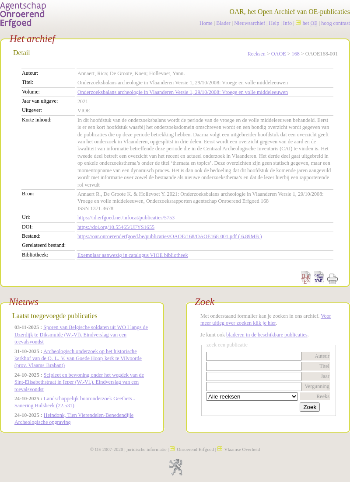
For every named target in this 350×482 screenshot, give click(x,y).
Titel (324, 366)
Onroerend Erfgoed (192, 449)
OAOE (278, 54)
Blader (223, 23)
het (307, 23)
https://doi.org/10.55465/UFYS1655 (115, 227)
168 (296, 54)
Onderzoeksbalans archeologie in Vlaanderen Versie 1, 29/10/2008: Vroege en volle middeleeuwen (182, 92)
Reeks (322, 396)
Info (287, 23)
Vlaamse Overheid (238, 449)
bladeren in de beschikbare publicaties (267, 335)
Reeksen (257, 54)
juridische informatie (146, 449)
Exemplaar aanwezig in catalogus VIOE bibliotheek (132, 255)
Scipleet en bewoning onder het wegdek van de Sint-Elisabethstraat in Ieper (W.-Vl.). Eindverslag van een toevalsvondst (79, 382)
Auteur (322, 356)
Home (206, 23)
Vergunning (316, 386)
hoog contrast (335, 23)
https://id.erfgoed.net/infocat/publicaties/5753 (126, 218)
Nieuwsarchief (249, 23)
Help (274, 23)
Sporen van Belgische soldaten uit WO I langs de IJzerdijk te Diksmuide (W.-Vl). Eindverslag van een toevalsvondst (81, 334)
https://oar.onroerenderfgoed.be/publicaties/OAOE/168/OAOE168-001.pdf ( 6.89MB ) (169, 236)
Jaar (325, 376)
